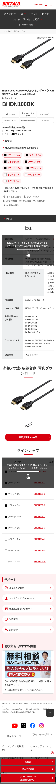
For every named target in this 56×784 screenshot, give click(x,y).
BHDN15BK (39, 516)
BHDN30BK (39, 493)
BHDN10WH (40, 561)
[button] (28, 437)
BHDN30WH (40, 538)
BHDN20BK (39, 505)
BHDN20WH (40, 550)
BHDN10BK (39, 527)
